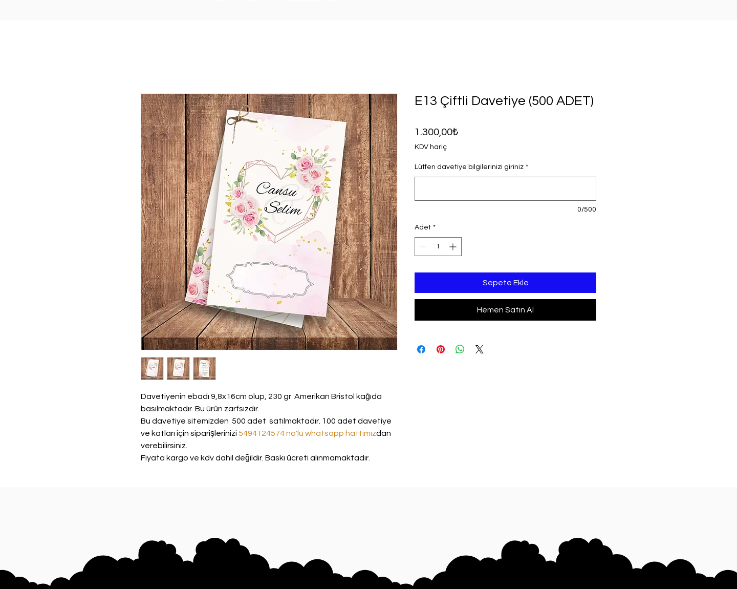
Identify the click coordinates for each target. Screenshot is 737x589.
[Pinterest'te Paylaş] (441, 349)
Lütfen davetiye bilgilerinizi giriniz (471, 167)
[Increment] (453, 247)
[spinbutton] (438, 247)
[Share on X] (479, 349)
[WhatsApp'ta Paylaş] (460, 349)
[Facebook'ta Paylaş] (421, 349)
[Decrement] (422, 247)
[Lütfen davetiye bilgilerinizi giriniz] (505, 188)
